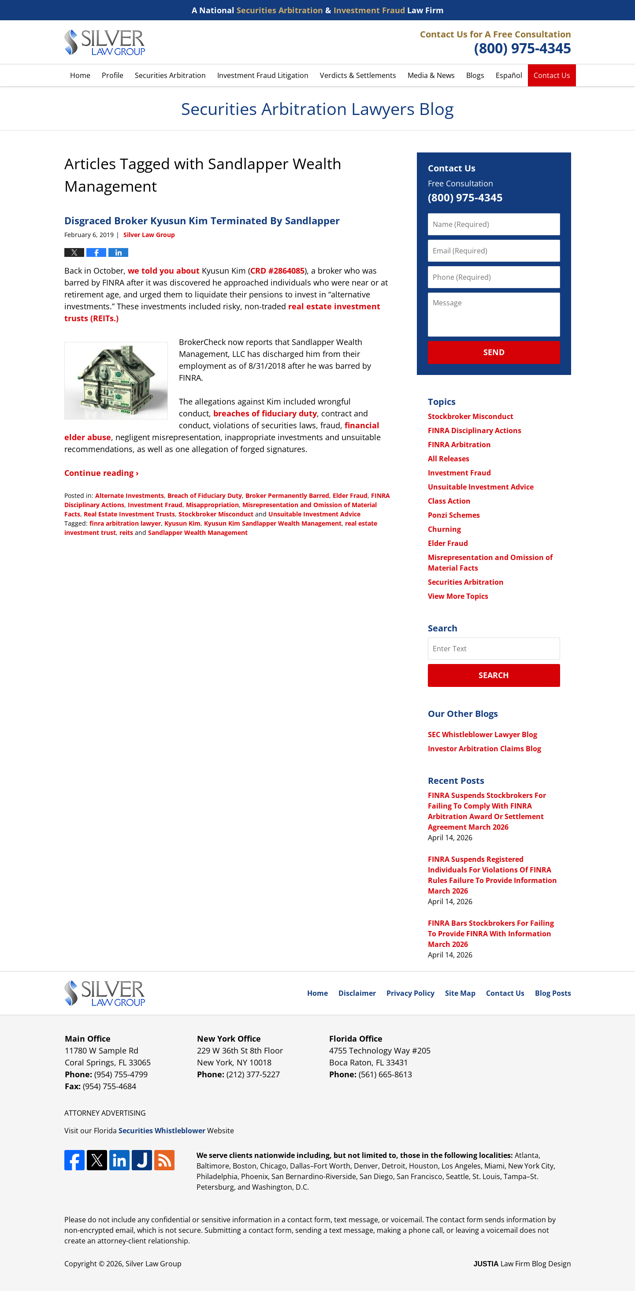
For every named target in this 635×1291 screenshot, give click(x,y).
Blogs (475, 75)
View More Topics (458, 596)
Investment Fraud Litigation (262, 75)
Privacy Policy (410, 993)
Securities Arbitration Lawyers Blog (104, 42)
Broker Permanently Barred (287, 495)
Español (509, 75)
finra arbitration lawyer (125, 523)
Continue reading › (101, 472)
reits (126, 532)
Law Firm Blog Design (522, 1264)
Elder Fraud (350, 495)
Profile (112, 75)
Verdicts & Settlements (358, 75)
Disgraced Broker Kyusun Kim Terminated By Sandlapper (202, 220)
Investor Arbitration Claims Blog (484, 748)
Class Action (449, 501)
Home (80, 75)
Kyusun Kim (182, 523)
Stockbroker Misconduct (215, 514)
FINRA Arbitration (459, 444)
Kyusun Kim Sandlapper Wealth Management (273, 523)
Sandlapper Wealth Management (198, 532)
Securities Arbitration (170, 75)
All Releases (448, 459)
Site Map (460, 993)
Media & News (431, 75)
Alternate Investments (129, 495)
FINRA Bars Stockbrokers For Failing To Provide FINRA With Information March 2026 (491, 933)
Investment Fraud (155, 505)
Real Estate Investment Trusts (129, 514)
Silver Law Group (154, 1264)
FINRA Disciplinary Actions (474, 430)
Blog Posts (553, 993)
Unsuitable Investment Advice (314, 514)
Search (494, 675)
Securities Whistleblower (162, 1130)
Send (494, 352)
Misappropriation (212, 505)
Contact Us (552, 75)
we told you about (164, 270)
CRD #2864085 (277, 270)
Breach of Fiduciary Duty (204, 495)
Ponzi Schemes (454, 515)
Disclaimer (357, 993)
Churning (444, 529)
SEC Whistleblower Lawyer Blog (482, 734)
